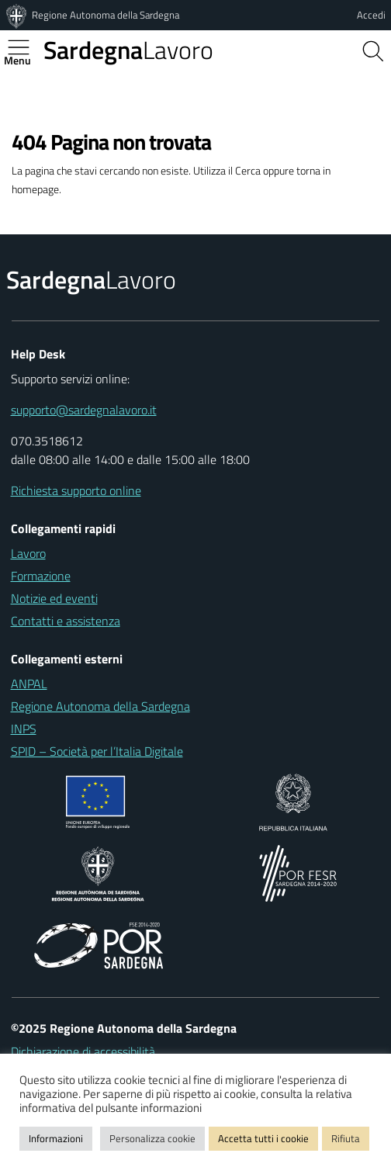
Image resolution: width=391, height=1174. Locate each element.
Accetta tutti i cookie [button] (263, 1138)
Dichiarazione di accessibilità (83, 1051)
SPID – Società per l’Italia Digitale (97, 751)
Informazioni (56, 1138)
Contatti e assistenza (65, 620)
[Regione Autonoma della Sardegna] (17, 15)
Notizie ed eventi (54, 598)
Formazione (41, 575)
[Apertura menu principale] (24, 47)
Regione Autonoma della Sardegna (105, 15)
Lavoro (128, 49)
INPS (23, 728)
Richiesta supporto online (76, 490)
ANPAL (29, 683)
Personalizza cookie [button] (152, 1138)
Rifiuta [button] (345, 1138)
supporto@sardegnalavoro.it (84, 409)
